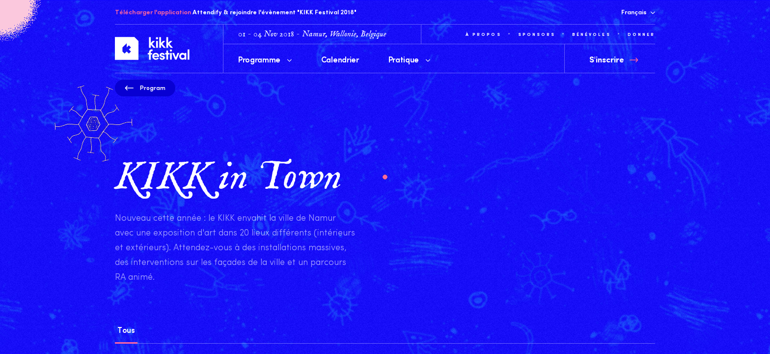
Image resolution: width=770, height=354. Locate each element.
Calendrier (340, 59)
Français (638, 11)
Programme (265, 59)
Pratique (409, 59)
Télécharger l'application (153, 11)
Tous (126, 329)
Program (145, 87)
